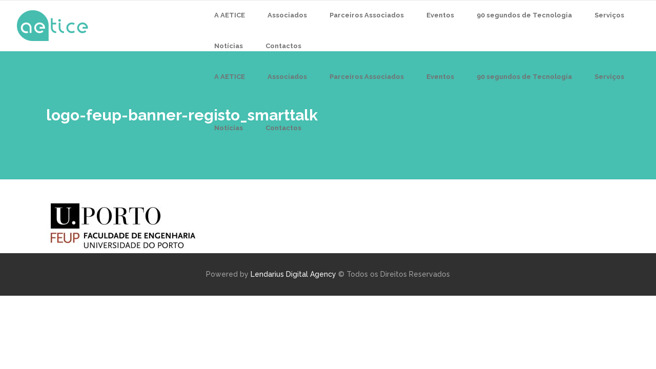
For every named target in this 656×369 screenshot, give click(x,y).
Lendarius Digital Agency (293, 274)
